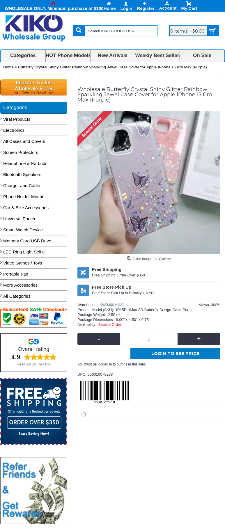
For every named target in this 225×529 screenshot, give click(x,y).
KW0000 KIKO (112, 305)
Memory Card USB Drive (27, 240)
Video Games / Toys (22, 262)
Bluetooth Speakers (22, 174)
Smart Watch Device (23, 229)
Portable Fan (15, 273)
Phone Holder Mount (23, 196)
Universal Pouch (19, 218)
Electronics (13, 130)
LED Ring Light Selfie (24, 251)
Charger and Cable (21, 185)
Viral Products (16, 119)
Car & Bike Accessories (26, 207)
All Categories (16, 296)
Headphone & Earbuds (25, 163)
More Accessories (20, 285)
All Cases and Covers (24, 141)
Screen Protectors (20, 152)
